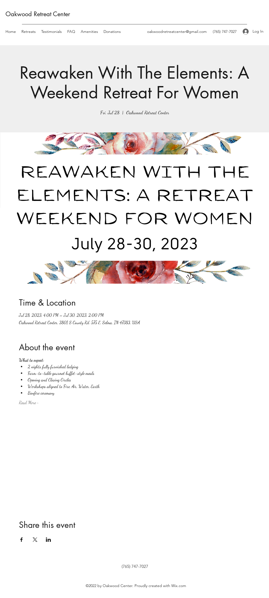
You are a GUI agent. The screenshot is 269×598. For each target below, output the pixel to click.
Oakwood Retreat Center (37, 14)
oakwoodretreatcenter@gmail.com (177, 31)
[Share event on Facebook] (21, 539)
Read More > (28, 402)
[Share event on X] (35, 539)
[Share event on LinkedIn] (48, 539)
